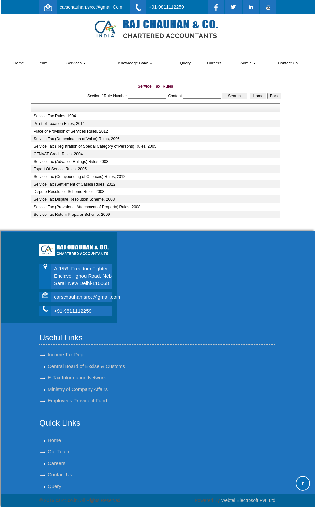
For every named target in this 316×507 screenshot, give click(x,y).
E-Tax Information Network (77, 377)
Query (185, 63)
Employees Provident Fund (77, 400)
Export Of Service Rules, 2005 (60, 169)
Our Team (58, 451)
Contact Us (288, 63)
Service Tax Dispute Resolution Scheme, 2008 (74, 199)
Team (42, 63)
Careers (214, 63)
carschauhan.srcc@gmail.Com (91, 7)
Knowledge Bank (135, 63)
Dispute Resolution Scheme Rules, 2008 (69, 192)
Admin (248, 63)
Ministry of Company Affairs (78, 389)
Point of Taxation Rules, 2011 (59, 123)
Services (76, 63)
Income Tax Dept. (67, 354)
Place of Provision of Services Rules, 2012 (71, 131)
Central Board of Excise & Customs (86, 366)
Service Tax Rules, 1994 (55, 116)
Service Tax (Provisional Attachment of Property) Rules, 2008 (87, 207)
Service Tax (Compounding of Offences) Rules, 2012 (80, 176)
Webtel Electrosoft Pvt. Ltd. (248, 500)
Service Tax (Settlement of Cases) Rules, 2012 (75, 184)
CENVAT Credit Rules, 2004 (58, 154)
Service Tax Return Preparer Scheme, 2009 (72, 214)
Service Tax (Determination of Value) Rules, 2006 (77, 139)
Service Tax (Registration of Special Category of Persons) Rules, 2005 (95, 146)
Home (18, 63)
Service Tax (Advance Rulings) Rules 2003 (71, 161)
